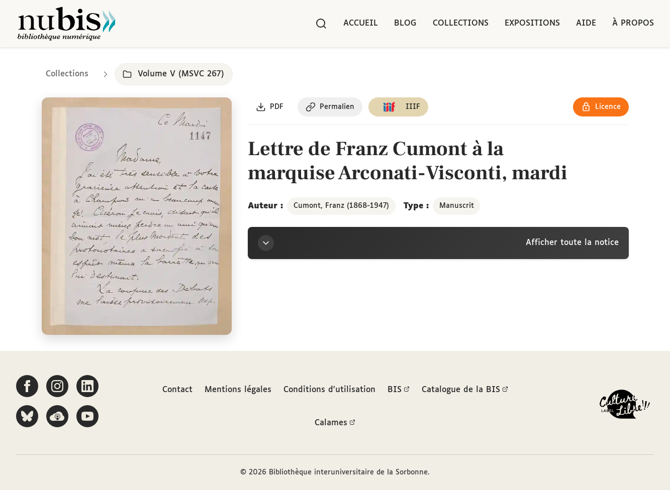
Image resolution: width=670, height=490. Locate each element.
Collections (461, 23)
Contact (177, 390)
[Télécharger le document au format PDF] (270, 106)
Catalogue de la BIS (465, 390)
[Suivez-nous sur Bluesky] (27, 416)
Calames (335, 423)
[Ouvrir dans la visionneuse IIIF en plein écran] (137, 216)
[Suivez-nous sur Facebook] (27, 386)
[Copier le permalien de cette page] (330, 106)
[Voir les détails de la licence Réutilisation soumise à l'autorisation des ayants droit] (601, 106)
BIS (399, 390)
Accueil (360, 23)
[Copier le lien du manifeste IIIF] (398, 106)
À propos (633, 23)
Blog (405, 23)
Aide (586, 23)
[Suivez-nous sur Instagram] (57, 386)
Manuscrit (456, 205)
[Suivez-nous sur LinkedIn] (87, 386)
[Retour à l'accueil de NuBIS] (66, 23)
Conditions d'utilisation (329, 390)
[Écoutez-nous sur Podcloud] (57, 416)
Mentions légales (238, 390)
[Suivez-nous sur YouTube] (87, 416)
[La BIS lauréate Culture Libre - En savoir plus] (625, 406)
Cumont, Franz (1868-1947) (341, 205)
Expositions (532, 23)
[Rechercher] (321, 24)
